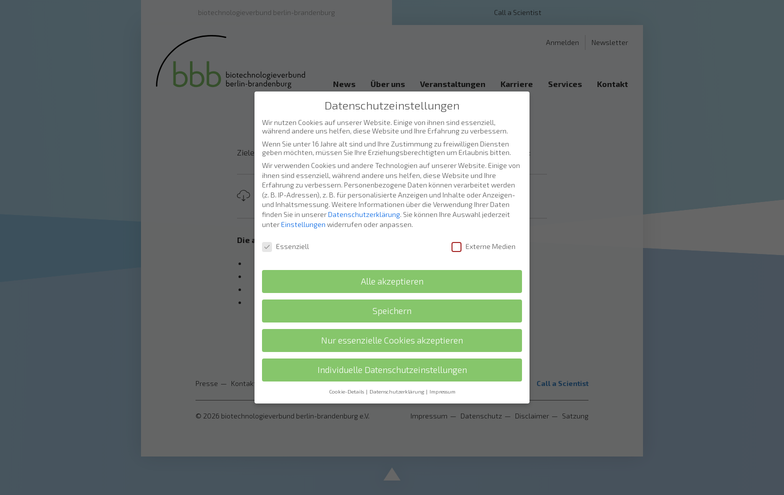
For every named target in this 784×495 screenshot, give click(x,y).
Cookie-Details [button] (347, 385)
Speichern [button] (392, 304)
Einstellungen (303, 218)
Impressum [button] (443, 385)
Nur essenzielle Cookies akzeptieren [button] (392, 333)
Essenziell (285, 240)
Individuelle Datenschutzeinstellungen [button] (392, 363)
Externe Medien (484, 240)
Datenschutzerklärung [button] (397, 385)
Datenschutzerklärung (364, 208)
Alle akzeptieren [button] (392, 275)
